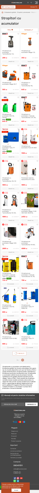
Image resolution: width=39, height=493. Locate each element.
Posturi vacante (16, 441)
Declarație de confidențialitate (15, 454)
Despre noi (14, 431)
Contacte (13, 448)
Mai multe (19, 353)
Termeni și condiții (16, 458)
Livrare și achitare (16, 451)
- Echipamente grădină (10, 12)
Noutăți (13, 438)
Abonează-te (31, 404)
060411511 (18, 465)
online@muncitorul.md (19, 469)
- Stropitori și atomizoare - (23, 12)
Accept (16, 490)
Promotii (14, 436)
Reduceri (14, 434)
